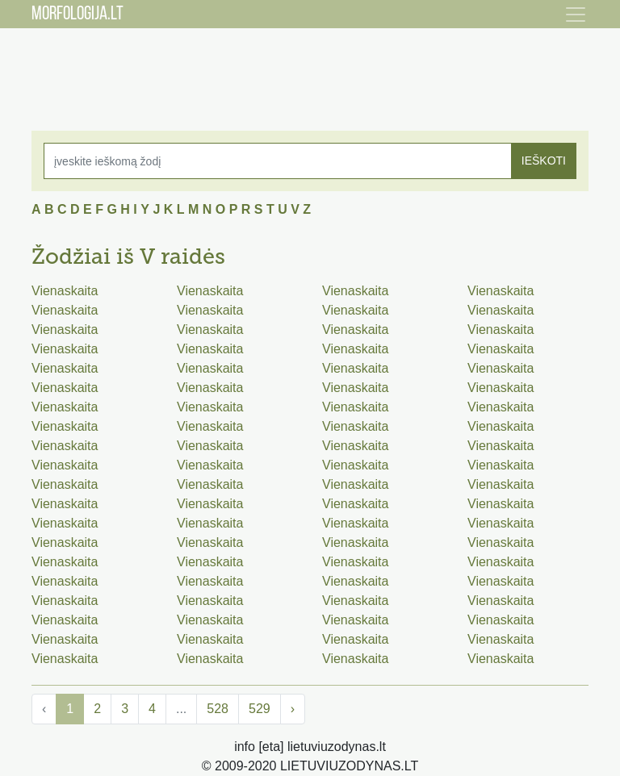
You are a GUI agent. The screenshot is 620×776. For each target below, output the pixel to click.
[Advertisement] (310, 68)
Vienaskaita (64, 291)
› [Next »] (293, 709)
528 (217, 709)
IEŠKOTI (544, 160)
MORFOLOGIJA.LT (77, 14)
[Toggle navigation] (576, 14)
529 (259, 709)
